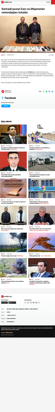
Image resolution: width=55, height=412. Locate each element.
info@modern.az (10, 322)
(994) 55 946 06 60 (11, 318)
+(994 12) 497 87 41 (11, 315)
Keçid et (6, 106)
